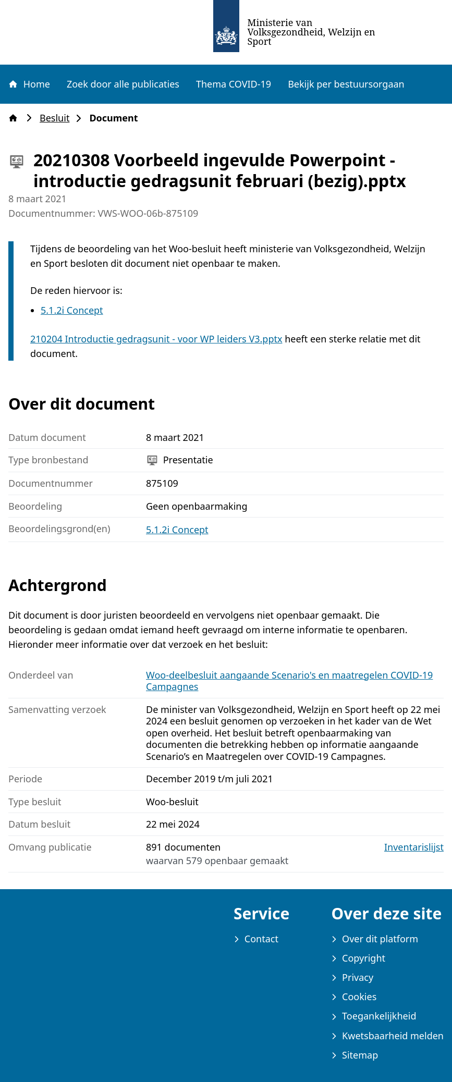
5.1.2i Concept (72, 310)
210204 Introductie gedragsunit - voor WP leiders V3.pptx (156, 339)
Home (28, 84)
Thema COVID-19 (233, 84)
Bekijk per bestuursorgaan (346, 84)
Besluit (58, 118)
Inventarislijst (414, 847)
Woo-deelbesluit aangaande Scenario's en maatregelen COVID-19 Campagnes (289, 681)
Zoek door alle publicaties (123, 84)
